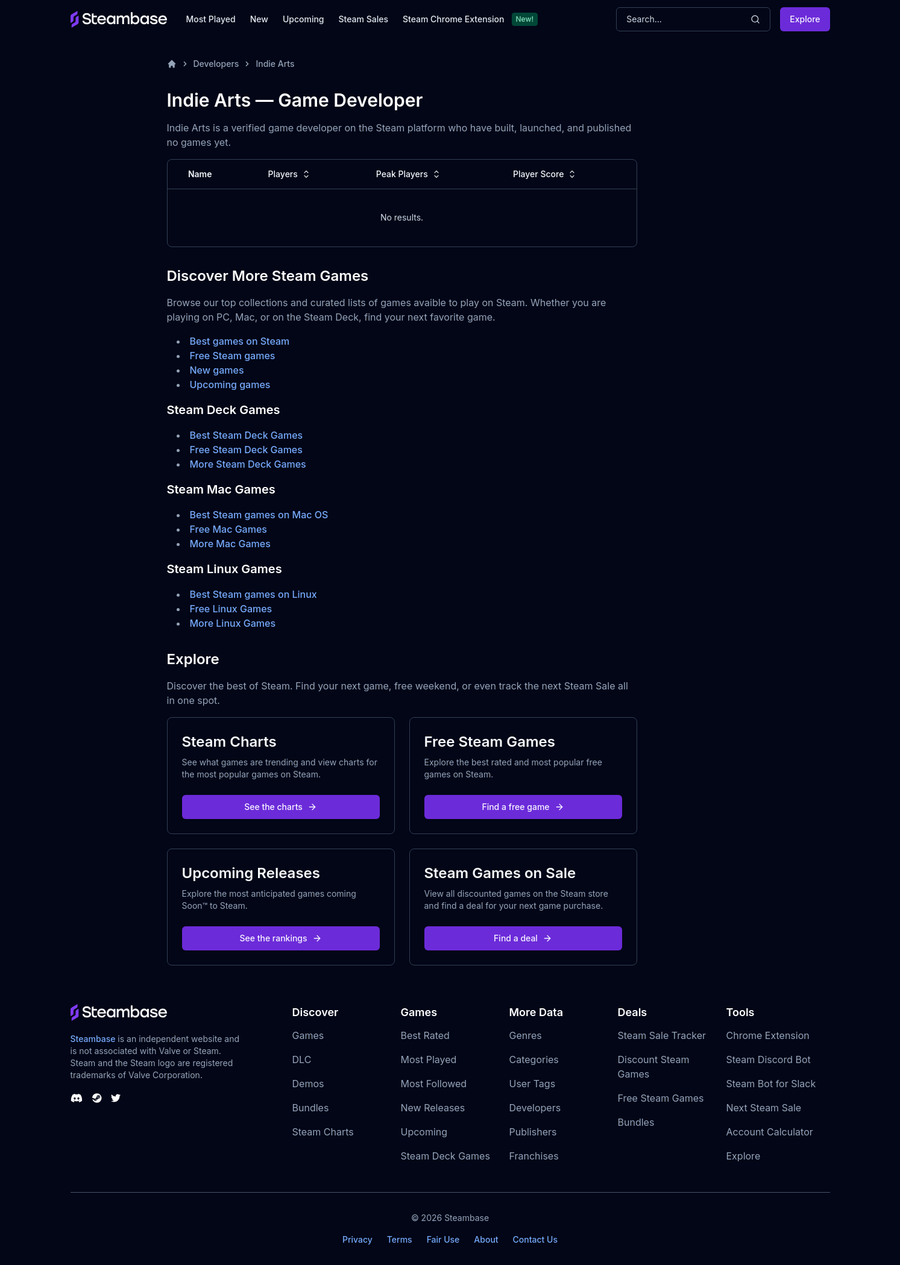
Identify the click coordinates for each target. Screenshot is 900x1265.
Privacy (357, 1239)
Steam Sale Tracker (662, 1035)
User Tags (532, 1084)
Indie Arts (275, 63)
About (486, 1239)
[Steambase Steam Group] (97, 1098)
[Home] (172, 64)
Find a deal (523, 938)
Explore (805, 19)
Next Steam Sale (764, 1108)
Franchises (534, 1156)
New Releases (433, 1108)
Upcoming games (230, 384)
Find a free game (523, 807)
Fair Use (443, 1239)
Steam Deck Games (445, 1156)
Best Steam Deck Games (246, 435)
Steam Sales (363, 19)
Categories (534, 1059)
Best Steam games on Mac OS (259, 515)
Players (290, 174)
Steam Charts (323, 1132)
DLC (302, 1059)
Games (308, 1035)
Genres (525, 1035)
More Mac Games (230, 544)
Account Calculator (769, 1132)
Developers (216, 63)
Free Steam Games (661, 1098)
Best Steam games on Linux (253, 594)
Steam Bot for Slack (771, 1084)
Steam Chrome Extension (454, 19)
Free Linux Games (231, 609)
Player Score (545, 174)
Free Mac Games (228, 529)
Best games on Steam (240, 341)
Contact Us (535, 1239)
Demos (308, 1084)
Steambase (93, 1039)
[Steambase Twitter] (116, 1098)
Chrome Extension (768, 1035)
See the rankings (280, 938)
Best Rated (425, 1035)
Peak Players (409, 174)
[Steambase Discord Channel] (77, 1098)
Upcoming (303, 19)
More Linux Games (233, 623)
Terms (399, 1239)
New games (217, 370)
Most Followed (434, 1084)
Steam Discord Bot (768, 1059)
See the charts (280, 807)
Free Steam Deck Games (246, 450)
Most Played (211, 19)
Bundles (310, 1108)
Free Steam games (232, 356)
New (259, 19)
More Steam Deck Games (248, 464)
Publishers (533, 1132)
